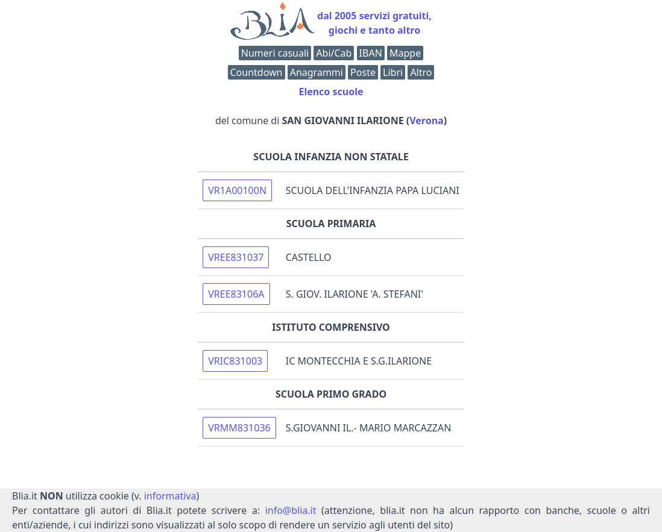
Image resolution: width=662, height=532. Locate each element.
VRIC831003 (235, 361)
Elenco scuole (330, 91)
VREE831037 (235, 257)
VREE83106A (236, 294)
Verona (426, 120)
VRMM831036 (239, 427)
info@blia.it (291, 510)
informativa (170, 495)
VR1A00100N (237, 190)
